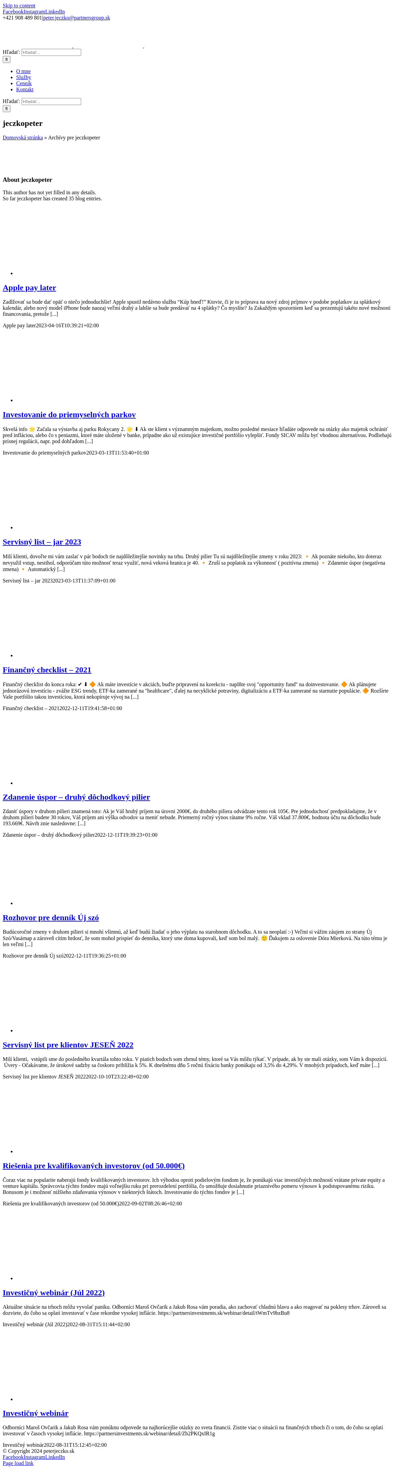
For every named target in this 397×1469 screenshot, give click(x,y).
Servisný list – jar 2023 (42, 541)
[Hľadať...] (51, 52)
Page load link (18, 1463)
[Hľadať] (6, 59)
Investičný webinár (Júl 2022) (54, 1292)
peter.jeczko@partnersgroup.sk (76, 18)
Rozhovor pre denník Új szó (51, 917)
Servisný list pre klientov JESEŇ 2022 (68, 1044)
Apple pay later (29, 287)
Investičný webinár (35, 1413)
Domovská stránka (23, 137)
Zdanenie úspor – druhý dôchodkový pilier (76, 797)
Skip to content (19, 5)
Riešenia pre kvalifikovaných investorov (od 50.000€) (94, 1165)
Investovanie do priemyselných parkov (69, 414)
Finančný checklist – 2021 (47, 669)
